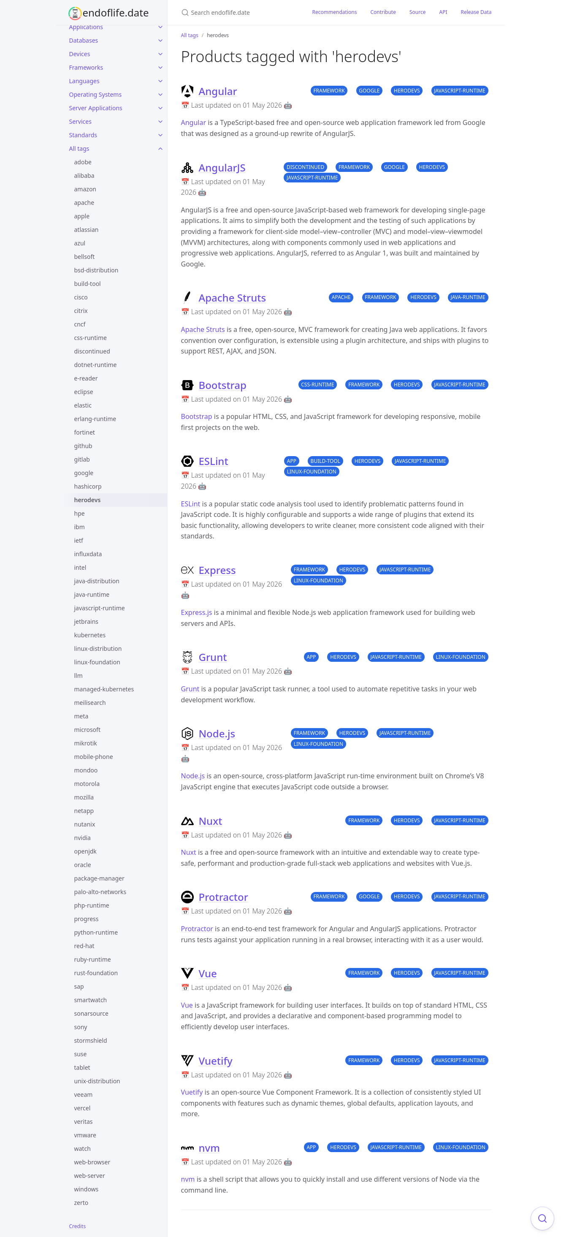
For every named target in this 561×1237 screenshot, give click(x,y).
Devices (79, 54)
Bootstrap (223, 385)
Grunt (213, 657)
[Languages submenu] (160, 81)
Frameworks (86, 67)
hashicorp (88, 486)
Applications (86, 27)
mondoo (86, 770)
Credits (77, 1226)
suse (80, 1054)
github (83, 446)
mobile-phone (93, 757)
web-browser (92, 1162)
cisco (81, 297)
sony (80, 1027)
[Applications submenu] (160, 27)
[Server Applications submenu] (160, 108)
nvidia (82, 838)
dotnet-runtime (95, 365)
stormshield (90, 1040)
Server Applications (95, 108)
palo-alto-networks (100, 892)
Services (80, 121)
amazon (85, 189)
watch (82, 1149)
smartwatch (90, 1000)
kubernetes (90, 635)
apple (82, 216)
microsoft (87, 730)
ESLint (213, 461)
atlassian (86, 230)
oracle (82, 865)
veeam (83, 1094)
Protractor (223, 897)
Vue (208, 973)
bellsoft (84, 257)
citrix (81, 311)
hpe (79, 513)
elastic (83, 405)
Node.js (217, 733)
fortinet (84, 432)
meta (81, 716)
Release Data (476, 12)
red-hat (84, 946)
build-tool (87, 284)
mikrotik (85, 743)
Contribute (383, 12)
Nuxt (210, 821)
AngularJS (222, 167)
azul (80, 243)
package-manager (99, 878)
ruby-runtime (92, 959)
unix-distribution (97, 1081)
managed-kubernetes (104, 689)
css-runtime (90, 338)
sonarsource (91, 1013)
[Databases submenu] (160, 40)
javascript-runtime (99, 608)
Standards (83, 135)
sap (79, 986)
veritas (83, 1121)
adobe (83, 162)
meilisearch (90, 703)
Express (217, 570)
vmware (85, 1135)
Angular (218, 91)
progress (86, 919)
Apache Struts (232, 297)
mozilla (84, 797)
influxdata (88, 554)
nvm (209, 1148)
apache (84, 202)
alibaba (84, 175)
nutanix (84, 824)
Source (417, 12)
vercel (82, 1108)
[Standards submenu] (160, 135)
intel (80, 567)
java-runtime (92, 594)
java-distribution (96, 581)
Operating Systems (95, 94)
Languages (84, 81)
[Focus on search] (542, 1218)
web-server (89, 1176)
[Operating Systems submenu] (160, 94)
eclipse (83, 392)
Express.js (196, 612)
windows (86, 1189)
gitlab (82, 459)
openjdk (85, 851)
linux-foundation (97, 662)
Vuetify (216, 1061)
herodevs (87, 500)
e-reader (86, 378)
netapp (84, 811)
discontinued (92, 351)
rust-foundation (96, 973)
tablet (82, 1067)
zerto (81, 1203)
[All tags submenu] (160, 148)
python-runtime (96, 932)
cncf (80, 324)
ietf (78, 540)
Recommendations (334, 12)
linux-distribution (98, 648)
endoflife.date (116, 12)
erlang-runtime (95, 419)
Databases (83, 40)
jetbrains (86, 621)
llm (78, 676)
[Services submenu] (160, 121)
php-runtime (91, 905)
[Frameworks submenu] (160, 67)
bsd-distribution (96, 270)
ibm (79, 527)
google (84, 473)
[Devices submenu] (160, 54)
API (443, 12)
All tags (79, 148)
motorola (87, 784)
